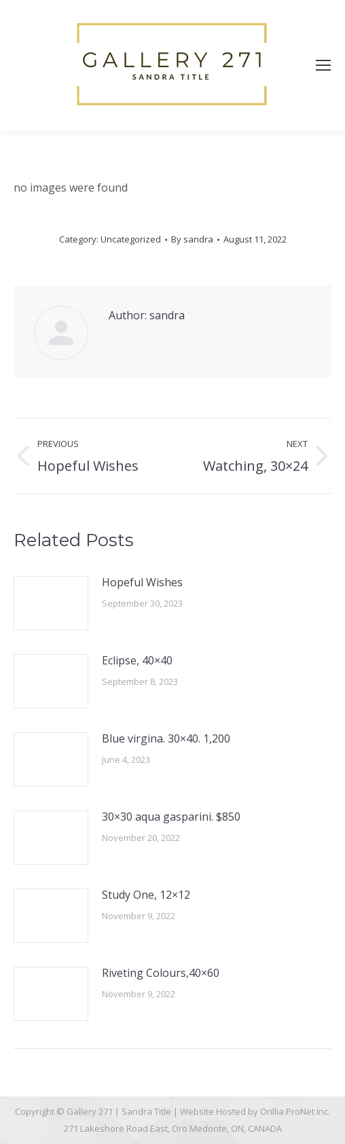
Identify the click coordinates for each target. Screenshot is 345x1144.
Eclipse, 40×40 (137, 660)
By (192, 239)
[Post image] (51, 603)
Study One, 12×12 (146, 894)
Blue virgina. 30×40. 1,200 (166, 738)
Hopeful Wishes (142, 582)
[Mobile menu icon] (323, 65)
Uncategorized (131, 239)
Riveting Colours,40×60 (160, 972)
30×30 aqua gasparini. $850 (171, 816)
